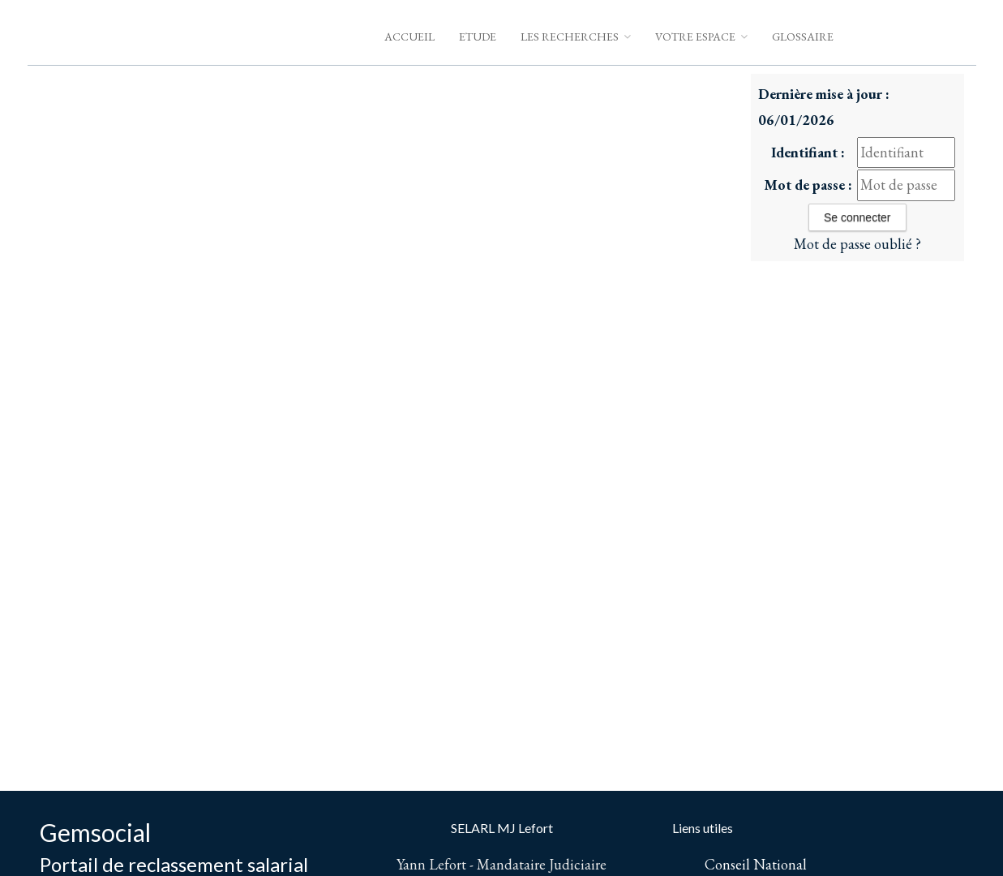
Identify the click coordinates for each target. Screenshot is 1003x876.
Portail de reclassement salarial (174, 864)
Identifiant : (808, 152)
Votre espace (701, 36)
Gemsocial (95, 832)
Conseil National (756, 864)
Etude (477, 36)
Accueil (409, 36)
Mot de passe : (808, 184)
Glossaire (803, 36)
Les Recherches (576, 36)
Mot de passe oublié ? (857, 243)
